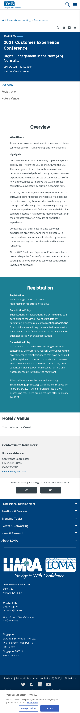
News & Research (12, 533)
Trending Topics (11, 518)
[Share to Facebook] (64, 28)
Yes (26, 490)
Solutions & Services (14, 511)
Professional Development (18, 504)
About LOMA (9, 540)
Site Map (8, 678)
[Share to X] (58, 28)
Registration (9, 91)
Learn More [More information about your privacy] (32, 704)
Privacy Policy (23, 678)
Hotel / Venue (10, 98)
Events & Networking (19, 20)
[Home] (3, 20)
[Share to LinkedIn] (69, 28)
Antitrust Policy (41, 678)
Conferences (41, 20)
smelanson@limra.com (14, 471)
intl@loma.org (10, 620)
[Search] (67, 4)
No (50, 490)
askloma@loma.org (13, 610)
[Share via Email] (75, 28)
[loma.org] (13, 4)
